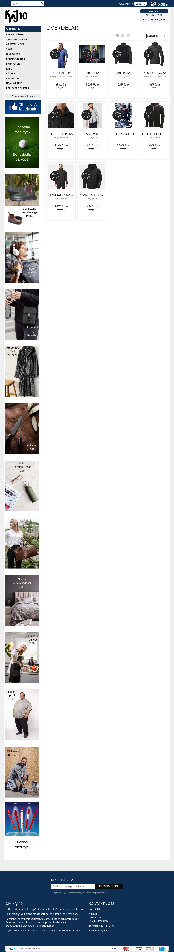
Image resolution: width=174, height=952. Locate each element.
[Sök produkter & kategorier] (28, 3)
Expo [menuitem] (9, 68)
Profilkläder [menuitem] (15, 34)
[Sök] (42, 3)
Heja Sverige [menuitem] (14, 83)
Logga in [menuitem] (140, 4)
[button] (117, 36)
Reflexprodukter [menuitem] (17, 88)
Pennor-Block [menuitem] (15, 59)
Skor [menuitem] (9, 49)
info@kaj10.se (158, 19)
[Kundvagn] (158, 5)
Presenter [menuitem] (13, 78)
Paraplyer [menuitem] (13, 63)
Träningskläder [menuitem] (17, 39)
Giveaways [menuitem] (13, 54)
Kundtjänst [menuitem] (125, 4)
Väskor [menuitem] (11, 73)
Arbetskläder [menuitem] (15, 44)
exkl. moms (29, 95)
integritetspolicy (99, 888)
